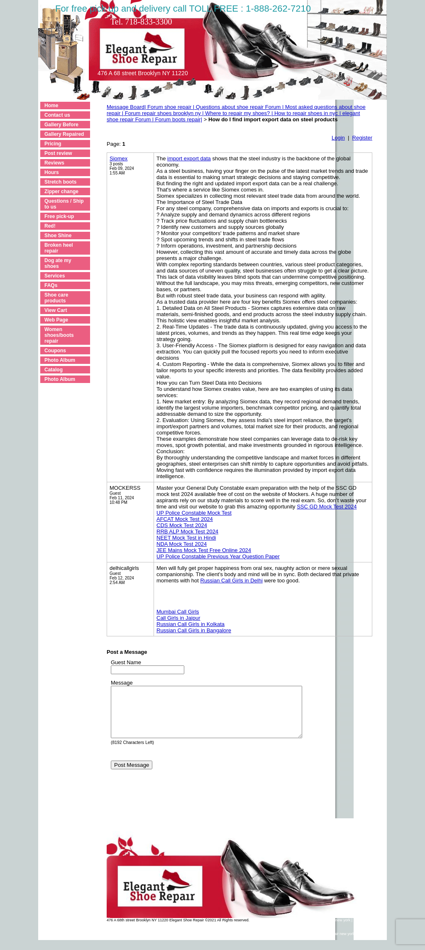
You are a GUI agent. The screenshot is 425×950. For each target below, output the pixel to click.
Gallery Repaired (64, 134)
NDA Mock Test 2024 (181, 544)
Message (122, 683)
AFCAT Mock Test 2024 (184, 519)
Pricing (52, 144)
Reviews (54, 163)
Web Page (56, 320)
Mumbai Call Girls (177, 612)
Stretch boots (60, 182)
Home (51, 105)
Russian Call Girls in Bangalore (193, 630)
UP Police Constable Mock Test (194, 513)
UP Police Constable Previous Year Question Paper (218, 556)
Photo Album (59, 360)
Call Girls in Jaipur (178, 618)
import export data (189, 158)
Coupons (55, 350)
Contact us (57, 115)
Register (362, 138)
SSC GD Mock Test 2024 (327, 506)
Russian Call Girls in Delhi (231, 580)
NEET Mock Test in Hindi (186, 538)
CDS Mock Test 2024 (181, 525)
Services (54, 276)
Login (338, 138)
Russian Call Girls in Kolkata (190, 624)
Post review (58, 153)
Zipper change (61, 191)
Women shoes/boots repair (59, 335)
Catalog (53, 370)
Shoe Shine (57, 235)
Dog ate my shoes (57, 263)
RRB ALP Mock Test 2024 (187, 531)
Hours (51, 172)
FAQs (50, 285)
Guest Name (126, 662)
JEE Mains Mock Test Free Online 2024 (203, 550)
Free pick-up (59, 216)
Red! (50, 226)
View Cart (55, 310)
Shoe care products (56, 298)
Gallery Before (61, 125)
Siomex (118, 158)
